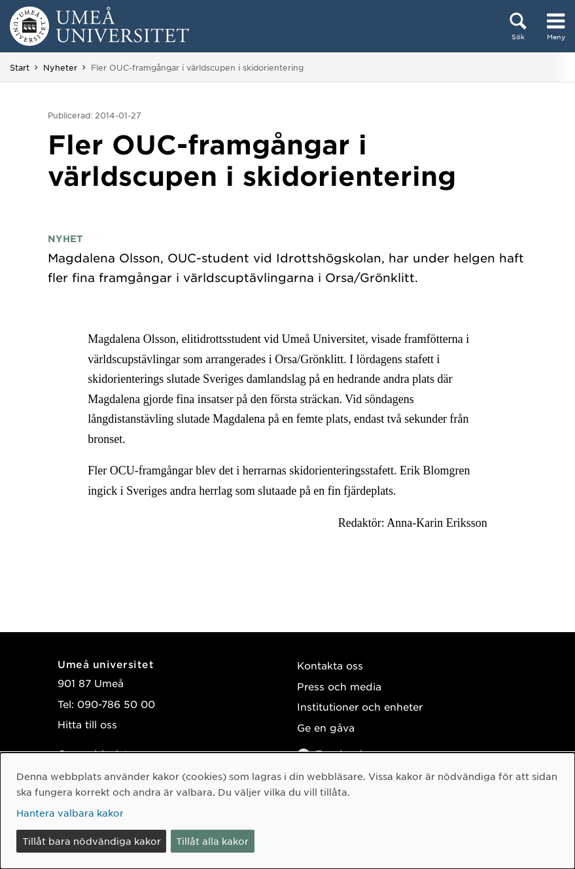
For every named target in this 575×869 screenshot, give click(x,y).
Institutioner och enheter (360, 706)
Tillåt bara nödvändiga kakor (91, 841)
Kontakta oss (330, 665)
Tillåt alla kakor (212, 841)
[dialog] (287, 811)
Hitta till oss (87, 724)
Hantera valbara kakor (70, 813)
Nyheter (60, 67)
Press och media (339, 686)
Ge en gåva (326, 727)
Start (19, 67)
